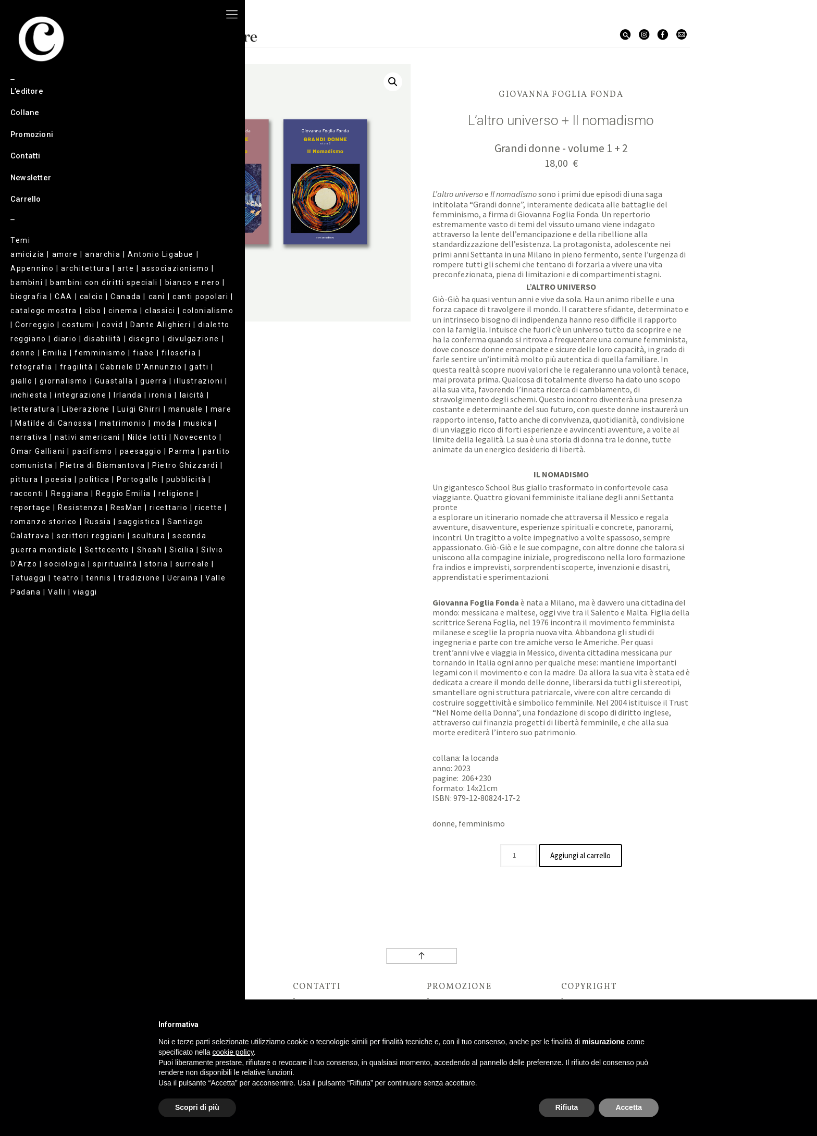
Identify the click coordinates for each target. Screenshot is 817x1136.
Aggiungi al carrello (580, 855)
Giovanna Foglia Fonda (561, 95)
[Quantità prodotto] (514, 855)
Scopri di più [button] (197, 1107)
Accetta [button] (628, 1107)
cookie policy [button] (233, 1052)
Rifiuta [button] (566, 1107)
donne (443, 823)
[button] (392, 81)
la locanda (480, 757)
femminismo (482, 823)
